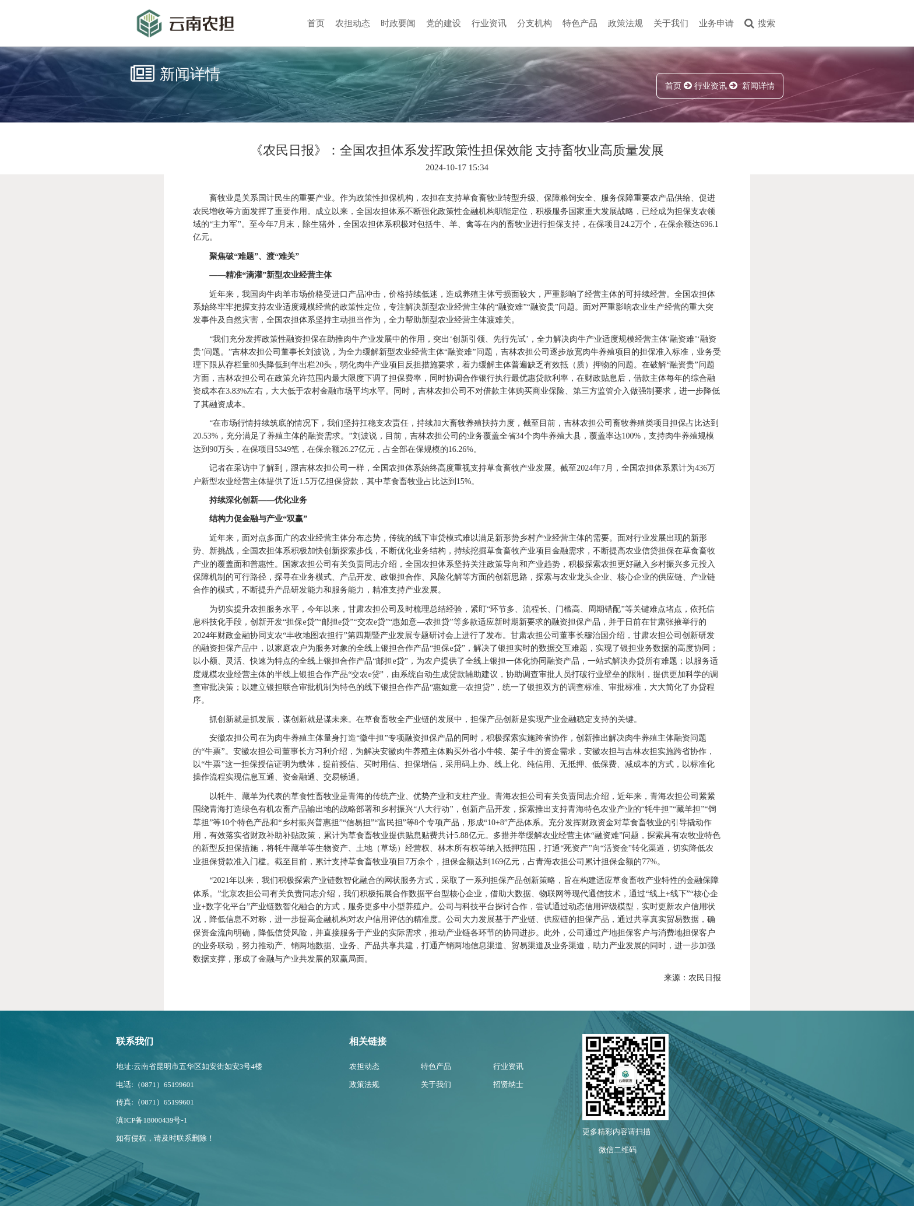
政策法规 (625, 23)
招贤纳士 (508, 1084)
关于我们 (670, 23)
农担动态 (352, 23)
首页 (316, 23)
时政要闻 (398, 23)
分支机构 (534, 23)
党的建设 (443, 23)
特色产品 (580, 23)
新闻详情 (758, 86)
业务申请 (716, 23)
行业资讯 (489, 23)
